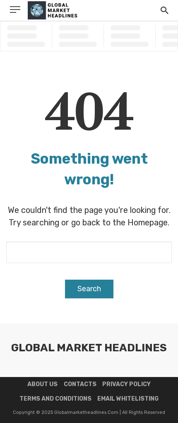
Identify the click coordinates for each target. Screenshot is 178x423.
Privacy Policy (126, 384)
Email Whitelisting (128, 398)
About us (42, 384)
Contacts (80, 384)
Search (89, 288)
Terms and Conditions (55, 398)
